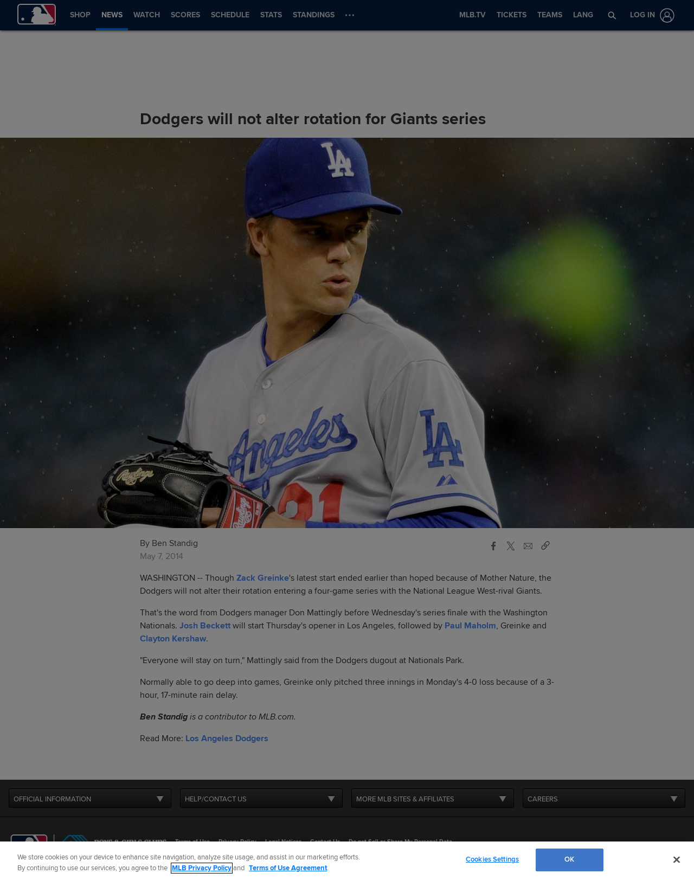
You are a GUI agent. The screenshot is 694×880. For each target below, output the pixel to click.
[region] (347, 861)
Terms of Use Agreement (288, 868)
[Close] (677, 859)
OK (569, 859)
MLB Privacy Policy (202, 868)
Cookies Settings (492, 859)
